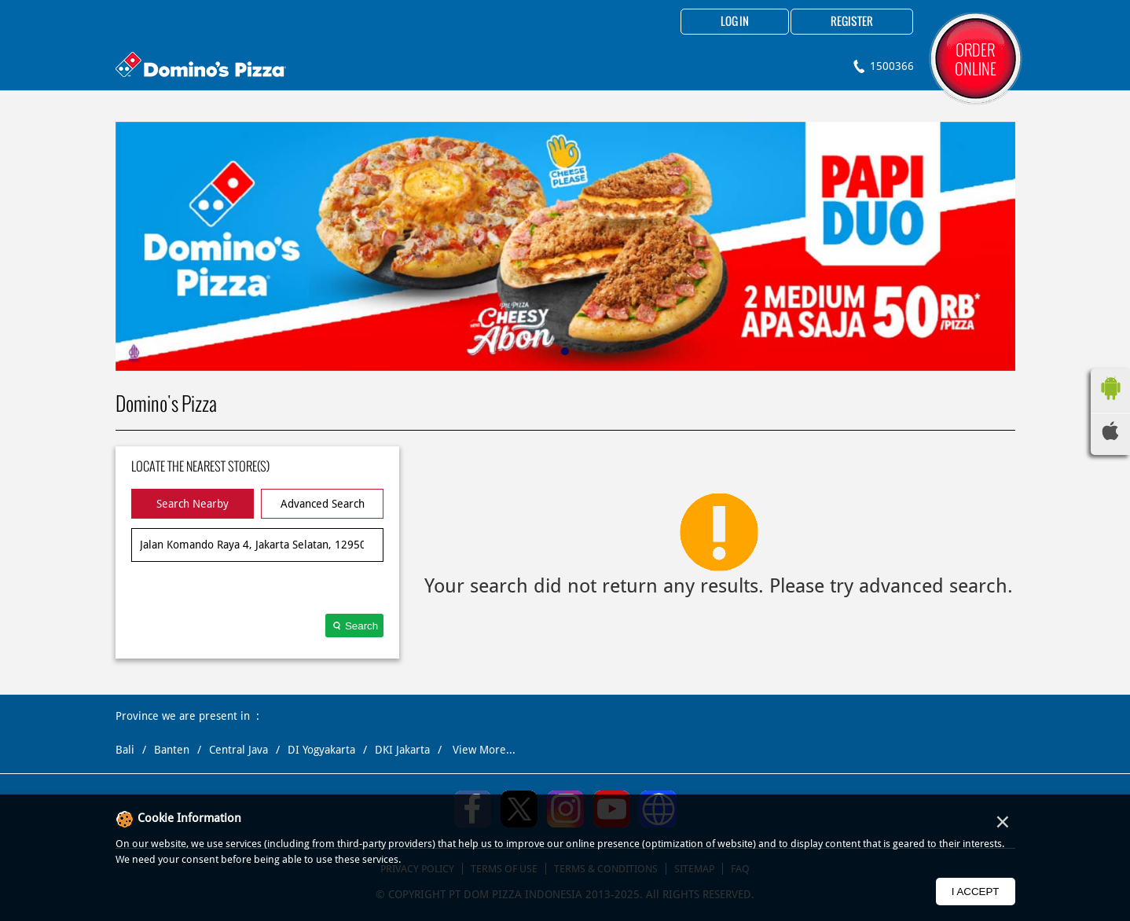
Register (852, 22)
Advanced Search (323, 503)
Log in (735, 22)
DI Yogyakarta (321, 749)
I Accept (976, 891)
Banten (171, 749)
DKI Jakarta (402, 749)
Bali (125, 749)
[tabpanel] (565, 246)
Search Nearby (192, 503)
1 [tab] (565, 351)
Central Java (238, 749)
